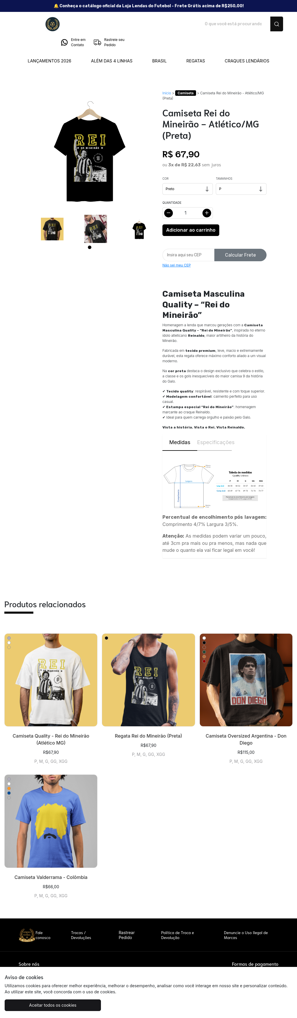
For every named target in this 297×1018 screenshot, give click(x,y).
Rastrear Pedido (127, 919)
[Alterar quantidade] (187, 196)
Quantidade (171, 186)
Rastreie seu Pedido (260, 24)
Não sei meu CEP (176, 249)
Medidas (179, 426)
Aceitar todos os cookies (40, 1005)
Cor (165, 162)
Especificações (214, 426)
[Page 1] (89, 231)
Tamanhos (224, 162)
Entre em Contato (224, 24)
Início (166, 77)
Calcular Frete (240, 239)
